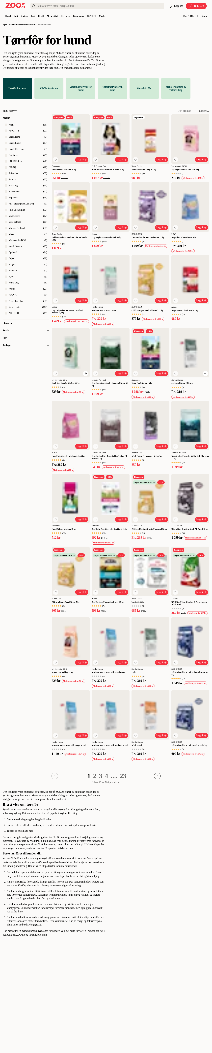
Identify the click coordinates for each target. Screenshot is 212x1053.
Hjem (5, 24)
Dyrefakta (202, 16)
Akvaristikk (52, 16)
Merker (102, 16)
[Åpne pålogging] (176, 6)
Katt (16, 16)
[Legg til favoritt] (55, 159)
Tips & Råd (188, 16)
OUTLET (92, 16)
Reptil (41, 16)
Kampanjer (78, 16)
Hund (8, 16)
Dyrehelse (65, 16)
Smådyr (24, 16)
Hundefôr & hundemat (25, 24)
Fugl (33, 16)
